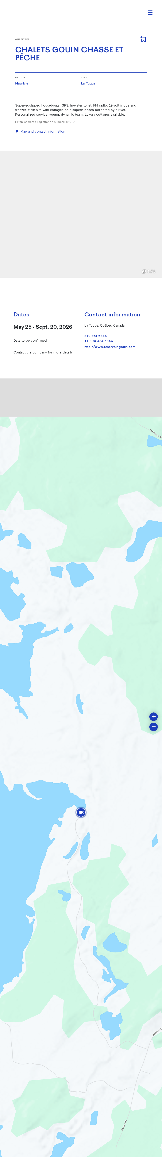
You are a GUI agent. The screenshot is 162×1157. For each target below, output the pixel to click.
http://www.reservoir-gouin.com (109, 346)
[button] (81, 812)
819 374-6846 (95, 336)
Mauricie (21, 83)
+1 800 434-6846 (98, 341)
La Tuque (88, 83)
